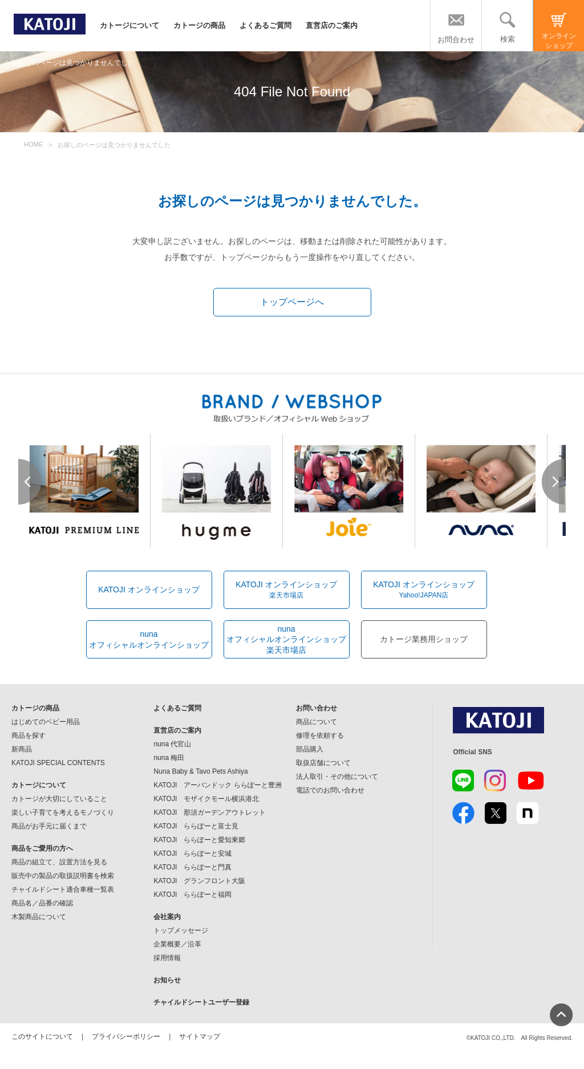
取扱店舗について (323, 763)
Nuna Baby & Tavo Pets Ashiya (200, 771)
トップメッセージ (180, 930)
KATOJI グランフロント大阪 (199, 881)
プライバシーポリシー (126, 1036)
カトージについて (129, 25)
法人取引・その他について (337, 777)
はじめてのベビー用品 (45, 722)
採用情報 (167, 958)
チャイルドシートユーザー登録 (201, 1002)
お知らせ (167, 980)
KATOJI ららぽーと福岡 (192, 895)
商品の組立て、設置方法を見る (59, 862)
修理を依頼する (320, 735)
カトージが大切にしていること (59, 799)
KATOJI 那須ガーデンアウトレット (209, 812)
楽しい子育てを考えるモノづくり (62, 812)
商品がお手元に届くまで (49, 826)
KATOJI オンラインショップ (149, 589)
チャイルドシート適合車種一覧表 (62, 889)
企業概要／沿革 (177, 944)
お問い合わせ (316, 708)
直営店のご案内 (332, 25)
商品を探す (28, 735)
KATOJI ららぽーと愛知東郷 (199, 840)
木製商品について (38, 917)
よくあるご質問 (265, 25)
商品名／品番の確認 (42, 903)
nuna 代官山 (172, 744)
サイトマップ (199, 1036)
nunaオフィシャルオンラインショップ (149, 639)
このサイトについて (42, 1036)
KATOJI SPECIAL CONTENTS (58, 763)
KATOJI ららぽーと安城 (192, 853)
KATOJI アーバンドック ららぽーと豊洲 (217, 785)
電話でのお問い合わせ (330, 790)
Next (554, 482)
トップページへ (292, 302)
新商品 (21, 749)
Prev (30, 482)
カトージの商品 (199, 25)
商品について (316, 722)
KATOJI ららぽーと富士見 (195, 826)
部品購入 (309, 749)
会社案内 (167, 917)
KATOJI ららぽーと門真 (192, 867)
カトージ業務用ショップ (424, 639)
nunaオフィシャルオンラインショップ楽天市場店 (286, 639)
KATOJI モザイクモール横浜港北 (206, 799)
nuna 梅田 (168, 758)
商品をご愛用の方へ (42, 848)
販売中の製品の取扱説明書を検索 (62, 876)
